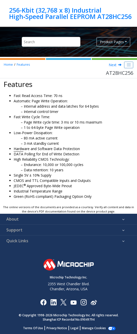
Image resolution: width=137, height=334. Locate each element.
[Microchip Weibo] (93, 302)
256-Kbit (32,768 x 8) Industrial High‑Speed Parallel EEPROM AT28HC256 (70, 13)
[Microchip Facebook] (43, 302)
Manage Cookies (94, 328)
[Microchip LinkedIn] (53, 302)
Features (23, 64)
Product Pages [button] (112, 41)
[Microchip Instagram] (83, 302)
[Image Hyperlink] (73, 302)
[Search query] (51, 42)
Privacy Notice (57, 328)
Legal (74, 328)
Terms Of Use (33, 328)
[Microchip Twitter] (63, 302)
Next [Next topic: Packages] (113, 64)
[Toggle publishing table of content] (128, 65)
